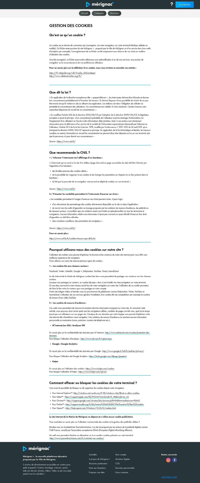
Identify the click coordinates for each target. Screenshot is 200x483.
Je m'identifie (184, 4)
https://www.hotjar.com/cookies (100, 368)
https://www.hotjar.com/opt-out (92, 371)
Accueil (85, 13)
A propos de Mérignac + (99, 459)
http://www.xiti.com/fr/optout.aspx (96, 338)
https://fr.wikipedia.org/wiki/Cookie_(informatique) (72, 72)
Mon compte (120, 454)
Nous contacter (121, 472)
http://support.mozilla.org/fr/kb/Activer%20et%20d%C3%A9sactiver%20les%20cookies (105, 404)
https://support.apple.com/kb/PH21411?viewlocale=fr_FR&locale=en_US (97, 396)
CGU (117, 463)
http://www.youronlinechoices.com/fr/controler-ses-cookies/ (77, 438)
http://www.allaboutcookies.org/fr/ (65, 76)
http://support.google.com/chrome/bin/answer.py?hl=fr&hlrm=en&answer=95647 (103, 400)
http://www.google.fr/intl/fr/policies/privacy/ (123, 351)
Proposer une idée (97, 472)
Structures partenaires (98, 463)
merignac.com (169, 476)
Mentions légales (122, 459)
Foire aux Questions (97, 467)
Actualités (93, 454)
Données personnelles (125, 467)
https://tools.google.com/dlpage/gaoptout (107, 356)
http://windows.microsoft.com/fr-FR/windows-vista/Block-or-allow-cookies (106, 393)
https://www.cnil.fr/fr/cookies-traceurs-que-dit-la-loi (72, 238)
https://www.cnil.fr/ (66, 141)
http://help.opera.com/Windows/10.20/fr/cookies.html (91, 408)
